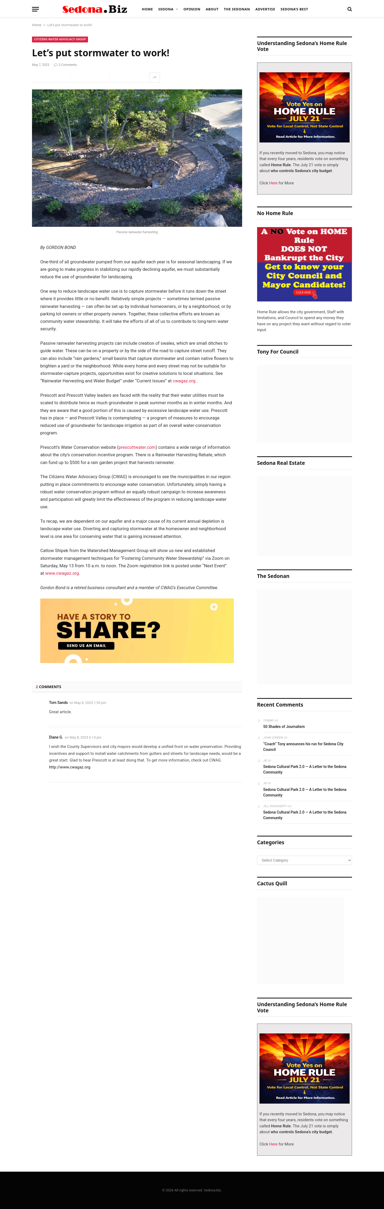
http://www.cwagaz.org (69, 767)
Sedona (166, 9)
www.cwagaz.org (62, 573)
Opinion (192, 9)
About (212, 9)
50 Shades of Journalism (284, 726)
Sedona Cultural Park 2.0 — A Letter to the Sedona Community (304, 769)
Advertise (265, 9)
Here (273, 183)
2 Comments (65, 65)
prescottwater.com (137, 447)
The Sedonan (237, 9)
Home (147, 9)
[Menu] (35, 9)
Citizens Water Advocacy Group (60, 39)
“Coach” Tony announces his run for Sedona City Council (303, 747)
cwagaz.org (184, 380)
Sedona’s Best (294, 9)
